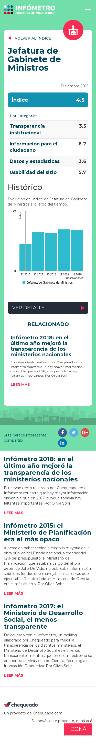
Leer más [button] (20, 384)
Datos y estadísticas (35, 161)
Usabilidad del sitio (33, 172)
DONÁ (78, 729)
